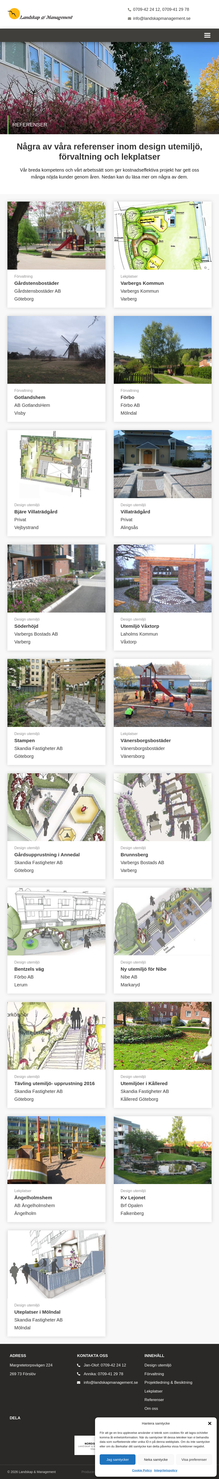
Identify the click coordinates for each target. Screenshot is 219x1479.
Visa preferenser (194, 1459)
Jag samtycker (117, 1459)
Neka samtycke (156, 1459)
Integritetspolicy (165, 1470)
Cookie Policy (142, 1470)
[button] (209, 1423)
